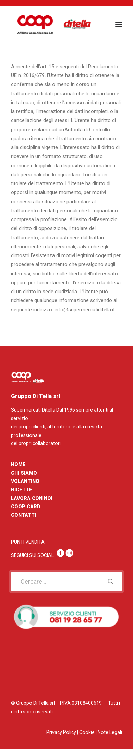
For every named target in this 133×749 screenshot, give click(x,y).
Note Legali (110, 732)
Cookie (87, 732)
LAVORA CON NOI (31, 498)
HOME (18, 464)
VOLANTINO (25, 481)
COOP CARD (25, 506)
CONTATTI (23, 515)
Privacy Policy (61, 732)
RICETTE (21, 489)
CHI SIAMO (24, 473)
